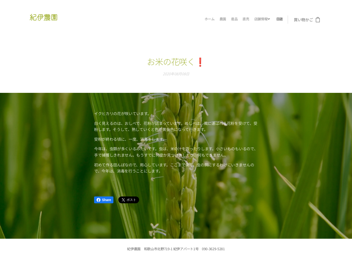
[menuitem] (255, 19)
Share (104, 200)
